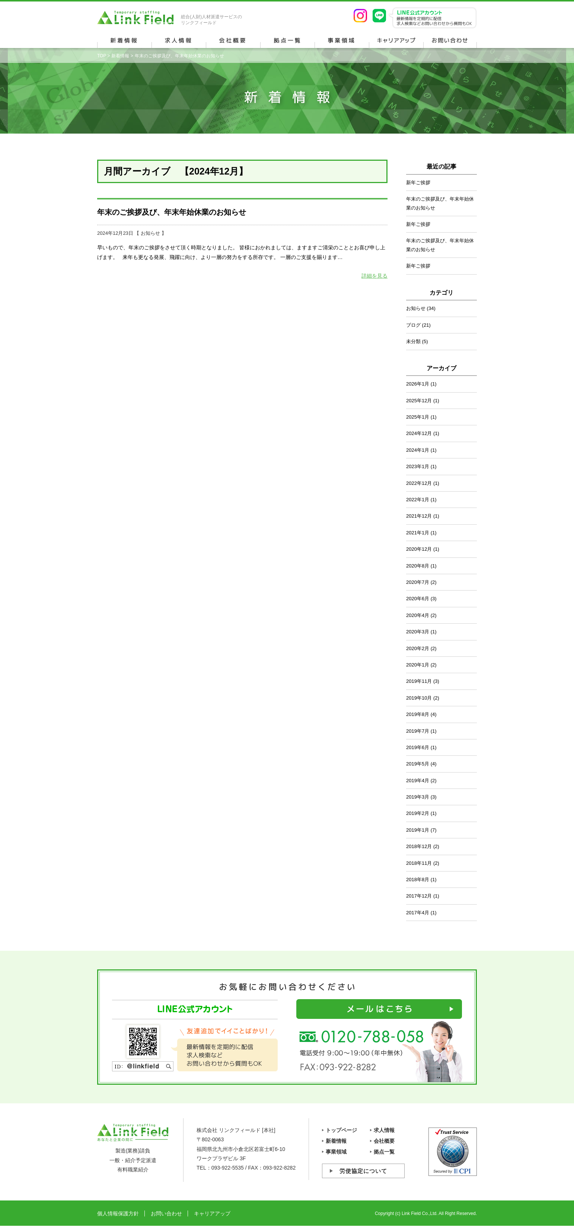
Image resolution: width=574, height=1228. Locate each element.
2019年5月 (417, 764)
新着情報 (120, 55)
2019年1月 (417, 830)
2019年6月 (417, 747)
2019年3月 (417, 797)
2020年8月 (417, 566)
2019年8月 (417, 714)
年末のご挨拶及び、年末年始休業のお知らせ (171, 212)
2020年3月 (417, 631)
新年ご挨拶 (418, 182)
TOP (101, 55)
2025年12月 (419, 400)
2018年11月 (419, 863)
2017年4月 (417, 912)
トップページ (341, 1130)
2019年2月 (417, 813)
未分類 (413, 341)
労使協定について (363, 1171)
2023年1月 (417, 466)
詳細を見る (374, 276)
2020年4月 (417, 615)
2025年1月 (417, 417)
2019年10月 (419, 698)
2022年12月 (419, 483)
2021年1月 (417, 532)
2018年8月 (417, 879)
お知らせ (150, 233)
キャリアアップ (212, 1213)
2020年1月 (417, 665)
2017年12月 (419, 896)
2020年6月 (417, 598)
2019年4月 (417, 780)
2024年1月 (417, 450)
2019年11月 (419, 681)
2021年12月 (419, 516)
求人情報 (384, 1130)
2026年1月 (417, 384)
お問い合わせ (166, 1213)
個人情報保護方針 (118, 1213)
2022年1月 (417, 499)
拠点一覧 (384, 1152)
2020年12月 (419, 549)
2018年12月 (419, 846)
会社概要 (384, 1141)
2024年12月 (419, 433)
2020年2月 (417, 648)
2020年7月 (417, 582)
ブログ (413, 325)
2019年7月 (417, 731)
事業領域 (336, 1152)
